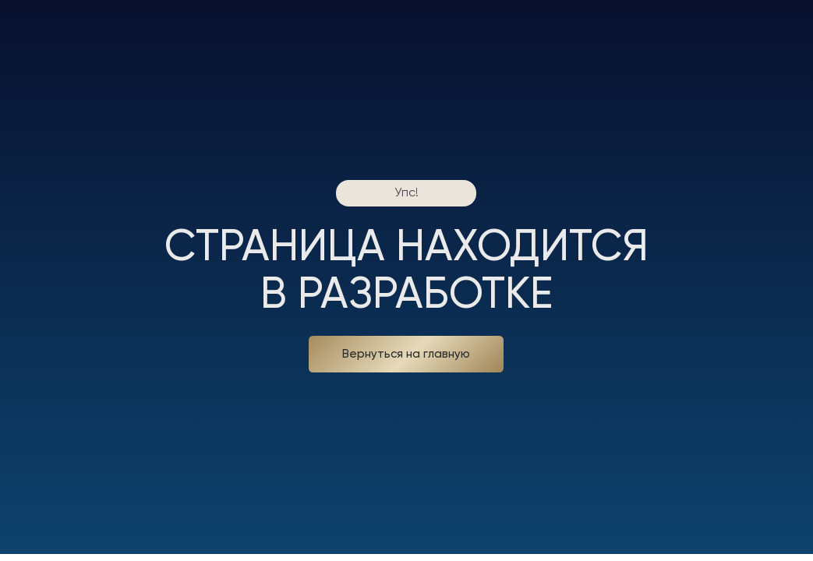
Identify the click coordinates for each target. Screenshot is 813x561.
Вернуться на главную (406, 354)
